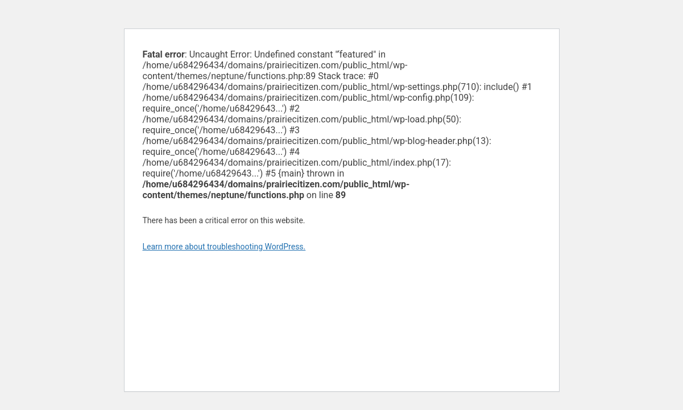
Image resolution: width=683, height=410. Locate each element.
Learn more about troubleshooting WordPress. (224, 246)
